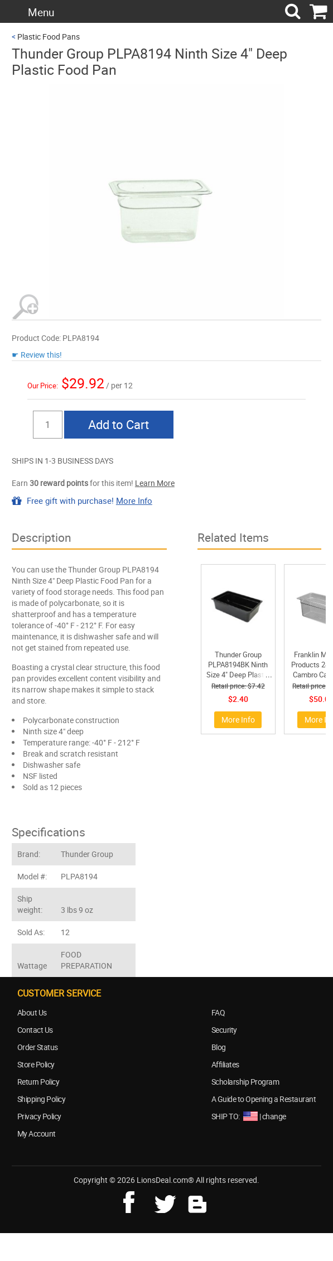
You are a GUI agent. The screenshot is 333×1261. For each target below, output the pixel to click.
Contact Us (35, 1029)
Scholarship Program (245, 1081)
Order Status (37, 1047)
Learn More (155, 483)
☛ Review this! (37, 354)
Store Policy (36, 1064)
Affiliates (225, 1064)
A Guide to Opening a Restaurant (263, 1099)
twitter (167, 1200)
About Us (32, 1012)
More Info (134, 500)
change (274, 1116)
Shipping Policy (41, 1099)
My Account (36, 1133)
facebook (137, 1200)
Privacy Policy (39, 1116)
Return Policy (38, 1081)
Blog (218, 1047)
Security (224, 1029)
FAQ (218, 1012)
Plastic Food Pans (48, 36)
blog (198, 1200)
